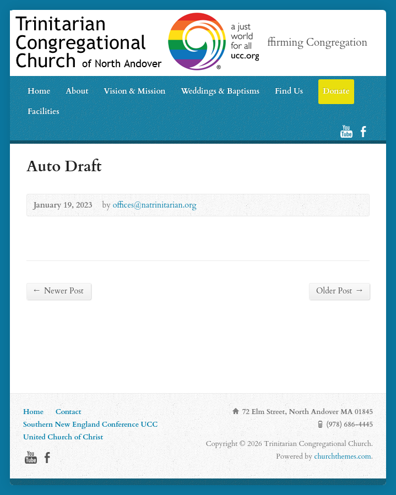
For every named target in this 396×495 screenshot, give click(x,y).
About (77, 91)
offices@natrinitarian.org (155, 205)
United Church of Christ (63, 437)
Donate (336, 91)
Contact (69, 412)
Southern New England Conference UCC (90, 424)
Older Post (339, 290)
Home (39, 91)
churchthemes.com (342, 456)
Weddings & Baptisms (220, 91)
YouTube (346, 131)
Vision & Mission (134, 91)
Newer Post (59, 290)
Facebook (363, 131)
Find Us (289, 91)
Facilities (43, 111)
